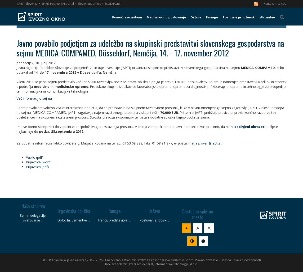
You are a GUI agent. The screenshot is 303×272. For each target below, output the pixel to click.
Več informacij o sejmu (34, 98)
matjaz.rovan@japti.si (204, 143)
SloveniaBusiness (89, 4)
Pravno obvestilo (206, 260)
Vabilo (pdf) (34, 157)
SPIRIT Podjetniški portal (58, 4)
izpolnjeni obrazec (249, 126)
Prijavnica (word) (39, 162)
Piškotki (226, 260)
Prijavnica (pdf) (37, 167)
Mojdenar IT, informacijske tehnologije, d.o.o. (167, 264)
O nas (282, 4)
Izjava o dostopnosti (247, 260)
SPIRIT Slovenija (27, 4)
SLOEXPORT (112, 4)
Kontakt (269, 4)
